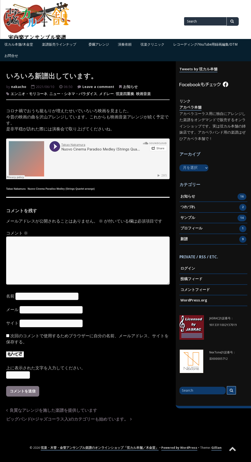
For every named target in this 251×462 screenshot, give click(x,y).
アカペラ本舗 (190, 107)
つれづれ (187, 207)
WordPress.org (193, 300)
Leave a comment (98, 87)
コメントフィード (195, 289)
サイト (12, 323)
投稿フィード (191, 279)
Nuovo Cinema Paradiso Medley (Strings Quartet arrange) (61, 188)
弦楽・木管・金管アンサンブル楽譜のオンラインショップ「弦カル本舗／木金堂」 (100, 448)
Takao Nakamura (15, 188)
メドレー (106, 94)
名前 (10, 296)
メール (12, 309)
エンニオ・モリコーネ (29, 94)
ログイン (187, 268)
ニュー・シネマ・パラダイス (73, 94)
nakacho (18, 87)
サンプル (187, 218)
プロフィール (191, 228)
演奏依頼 (125, 44)
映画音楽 (143, 94)
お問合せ (11, 56)
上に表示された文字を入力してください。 (45, 368)
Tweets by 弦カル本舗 (198, 69)
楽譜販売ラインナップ (61, 44)
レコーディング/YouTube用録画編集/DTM (205, 44)
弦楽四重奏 (125, 94)
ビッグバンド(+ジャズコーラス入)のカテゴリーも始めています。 (67, 419)
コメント (17, 233)
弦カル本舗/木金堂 (18, 44)
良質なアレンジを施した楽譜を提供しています (53, 410)
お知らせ (130, 87)
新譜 (184, 239)
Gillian (216, 448)
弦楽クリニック (152, 44)
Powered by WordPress (179, 448)
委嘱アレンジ (98, 44)
